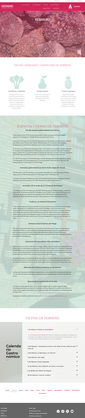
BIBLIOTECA (46, 8)
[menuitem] (80, 1)
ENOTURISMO (55, 5)
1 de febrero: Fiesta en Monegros (40, 329)
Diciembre (42, 27)
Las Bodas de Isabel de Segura (39, 371)
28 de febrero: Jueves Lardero (39, 375)
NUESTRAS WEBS (70, 1)
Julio (43, 24)
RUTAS (46, 5)
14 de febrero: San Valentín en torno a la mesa (46, 366)
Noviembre (76, 24)
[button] (62, 6)
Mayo (32, 24)
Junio (38, 24)
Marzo (21, 24)
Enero (7, 24)
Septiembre (58, 24)
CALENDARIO (37, 5)
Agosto (49, 24)
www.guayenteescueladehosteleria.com (54, 296)
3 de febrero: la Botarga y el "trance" (42, 353)
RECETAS (56, 8)
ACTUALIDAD (26, 5)
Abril (26, 24)
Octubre (67, 24)
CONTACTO (57, 1)
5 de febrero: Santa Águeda (38, 362)
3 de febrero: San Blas (36, 357)
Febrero (14, 24)
